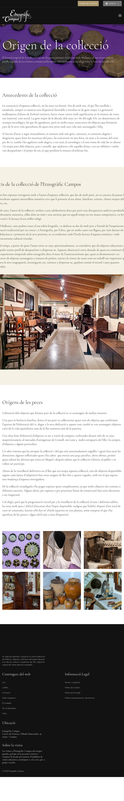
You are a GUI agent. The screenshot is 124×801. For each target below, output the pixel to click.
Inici (3, 682)
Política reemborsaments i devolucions (80, 698)
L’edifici (5, 687)
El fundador (6, 703)
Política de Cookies (72, 687)
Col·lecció (6, 692)
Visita (4, 713)
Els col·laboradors (9, 708)
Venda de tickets (88, 3)
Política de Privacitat (72, 692)
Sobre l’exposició (9, 698)
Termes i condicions (72, 682)
